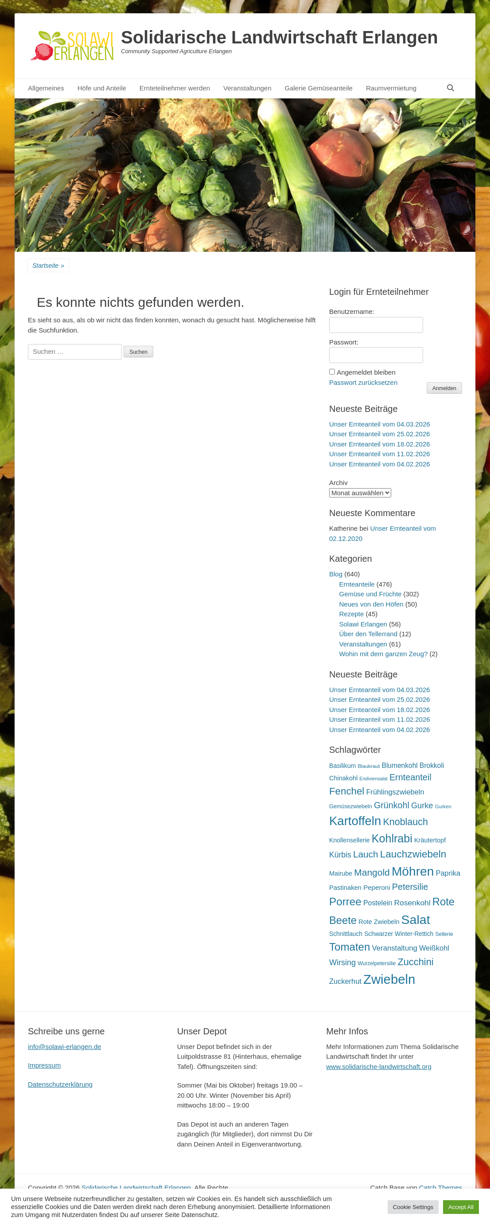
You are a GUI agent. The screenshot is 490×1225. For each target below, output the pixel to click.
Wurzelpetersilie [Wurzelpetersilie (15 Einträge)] (377, 963)
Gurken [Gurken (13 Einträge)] (443, 806)
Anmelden (444, 388)
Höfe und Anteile (102, 88)
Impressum (44, 1065)
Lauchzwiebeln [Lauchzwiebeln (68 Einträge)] (413, 854)
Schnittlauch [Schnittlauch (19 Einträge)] (345, 934)
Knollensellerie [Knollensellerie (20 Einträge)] (349, 840)
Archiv (338, 482)
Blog (335, 574)
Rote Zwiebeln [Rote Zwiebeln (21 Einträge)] (378, 921)
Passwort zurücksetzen (363, 382)
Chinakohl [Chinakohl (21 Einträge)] (343, 778)
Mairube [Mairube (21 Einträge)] (340, 873)
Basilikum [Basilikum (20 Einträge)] (342, 765)
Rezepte (351, 614)
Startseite (48, 265)
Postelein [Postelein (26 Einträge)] (377, 903)
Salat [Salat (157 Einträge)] (415, 919)
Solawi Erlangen (363, 624)
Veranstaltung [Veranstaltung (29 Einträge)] (394, 948)
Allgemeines (46, 88)
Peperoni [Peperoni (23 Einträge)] (376, 887)
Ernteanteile (357, 584)
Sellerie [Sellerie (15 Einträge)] (444, 934)
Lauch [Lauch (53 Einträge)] (365, 854)
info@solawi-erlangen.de (64, 1046)
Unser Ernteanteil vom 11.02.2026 (379, 454)
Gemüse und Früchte (370, 594)
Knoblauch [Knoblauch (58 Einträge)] (405, 822)
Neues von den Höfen (371, 604)
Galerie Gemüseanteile (319, 88)
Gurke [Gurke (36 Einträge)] (422, 805)
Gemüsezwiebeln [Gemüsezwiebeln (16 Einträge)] (350, 806)
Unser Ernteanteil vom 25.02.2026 (379, 434)
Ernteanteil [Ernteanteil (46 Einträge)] (410, 777)
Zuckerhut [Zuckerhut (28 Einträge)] (345, 981)
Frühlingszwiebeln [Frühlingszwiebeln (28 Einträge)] (395, 792)
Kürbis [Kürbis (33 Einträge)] (340, 854)
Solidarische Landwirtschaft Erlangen (279, 37)
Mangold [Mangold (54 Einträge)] (371, 872)
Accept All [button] (461, 1207)
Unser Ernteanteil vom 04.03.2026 (379, 424)
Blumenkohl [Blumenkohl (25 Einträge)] (400, 765)
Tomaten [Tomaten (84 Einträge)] (349, 947)
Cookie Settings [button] (413, 1207)
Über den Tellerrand (368, 634)
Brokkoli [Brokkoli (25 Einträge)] (432, 765)
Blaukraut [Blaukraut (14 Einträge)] (369, 766)
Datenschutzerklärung (60, 1084)
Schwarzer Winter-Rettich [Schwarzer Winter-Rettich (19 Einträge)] (398, 934)
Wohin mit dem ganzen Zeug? (383, 654)
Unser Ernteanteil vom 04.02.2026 (379, 464)
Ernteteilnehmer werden (175, 88)
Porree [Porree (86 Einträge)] (345, 902)
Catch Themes (440, 1187)
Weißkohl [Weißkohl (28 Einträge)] (434, 948)
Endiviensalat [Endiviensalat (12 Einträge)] (373, 778)
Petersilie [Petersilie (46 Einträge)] (410, 887)
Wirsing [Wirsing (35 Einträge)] (342, 962)
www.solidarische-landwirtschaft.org (379, 1066)
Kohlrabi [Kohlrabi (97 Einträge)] (392, 838)
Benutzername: (351, 311)
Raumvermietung (391, 88)
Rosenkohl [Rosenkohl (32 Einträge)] (412, 902)
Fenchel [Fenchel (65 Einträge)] (346, 791)
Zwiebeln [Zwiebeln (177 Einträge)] (389, 979)
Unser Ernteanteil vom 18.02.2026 (379, 444)
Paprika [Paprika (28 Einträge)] (448, 873)
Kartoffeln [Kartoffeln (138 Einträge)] (355, 821)
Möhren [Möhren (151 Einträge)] (413, 871)
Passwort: (343, 342)
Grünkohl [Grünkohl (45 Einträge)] (391, 805)
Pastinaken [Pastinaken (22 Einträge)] (345, 887)
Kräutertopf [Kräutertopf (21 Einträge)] (430, 840)
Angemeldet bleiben (366, 372)
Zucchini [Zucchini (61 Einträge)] (415, 961)
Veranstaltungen (247, 88)
